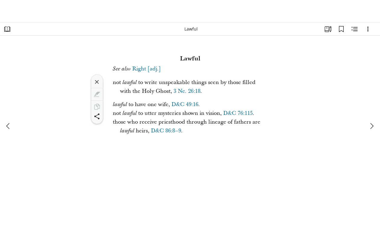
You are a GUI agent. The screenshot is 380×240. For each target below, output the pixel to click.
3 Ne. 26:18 (187, 91)
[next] (371, 126)
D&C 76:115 (238, 113)
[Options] (368, 29)
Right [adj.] (146, 69)
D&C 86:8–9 (166, 131)
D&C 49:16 (184, 104)
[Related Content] (355, 29)
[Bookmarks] (341, 29)
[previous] (8, 126)
